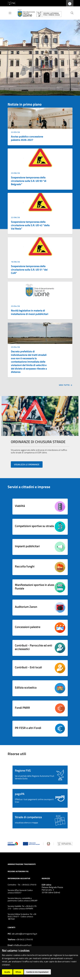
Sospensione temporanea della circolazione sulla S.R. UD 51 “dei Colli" (29, 269)
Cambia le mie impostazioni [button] (37, 971)
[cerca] (72, 13)
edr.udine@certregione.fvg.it (24, 933)
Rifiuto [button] (18, 971)
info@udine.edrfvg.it (22, 945)
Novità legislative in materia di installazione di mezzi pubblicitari (29, 312)
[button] (40, 774)
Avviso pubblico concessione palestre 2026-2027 (27, 138)
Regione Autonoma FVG (18, 871)
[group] (40, 56)
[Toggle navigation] (10, 13)
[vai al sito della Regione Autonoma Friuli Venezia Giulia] (11, 3)
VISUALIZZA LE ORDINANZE (26, 464)
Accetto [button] (7, 971)
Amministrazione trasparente (22, 864)
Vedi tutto (65, 385)
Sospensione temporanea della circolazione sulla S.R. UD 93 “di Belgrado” (28, 180)
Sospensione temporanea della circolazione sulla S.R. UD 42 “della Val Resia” (30, 225)
